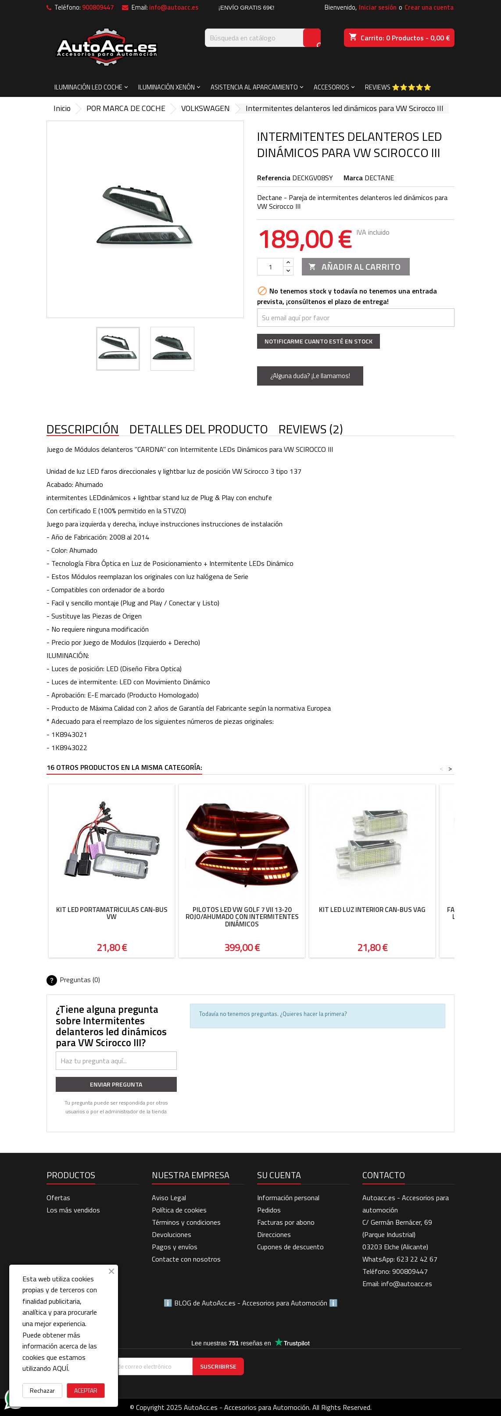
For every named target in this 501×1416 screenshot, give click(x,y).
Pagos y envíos (174, 1246)
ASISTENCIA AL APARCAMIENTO (254, 87)
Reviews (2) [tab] (311, 429)
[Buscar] (263, 38)
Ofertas (58, 1197)
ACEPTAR (85, 1390)
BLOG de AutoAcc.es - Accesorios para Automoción (250, 1303)
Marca (353, 177)
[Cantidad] (270, 266)
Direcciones (274, 1234)
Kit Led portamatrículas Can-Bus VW (112, 913)
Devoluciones (171, 1234)
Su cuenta (279, 1175)
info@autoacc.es (173, 7)
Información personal (288, 1197)
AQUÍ (60, 1368)
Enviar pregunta (116, 1084)
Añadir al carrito (354, 266)
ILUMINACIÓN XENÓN (166, 87)
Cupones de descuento (290, 1246)
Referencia (273, 177)
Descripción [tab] (83, 429)
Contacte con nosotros (186, 1259)
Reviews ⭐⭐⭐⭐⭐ (398, 87)
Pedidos (269, 1210)
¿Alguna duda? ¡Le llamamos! (310, 376)
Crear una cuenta (429, 7)
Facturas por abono (286, 1222)
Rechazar (42, 1390)
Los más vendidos (73, 1210)
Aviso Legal (169, 1197)
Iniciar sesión (378, 7)
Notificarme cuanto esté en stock (318, 341)
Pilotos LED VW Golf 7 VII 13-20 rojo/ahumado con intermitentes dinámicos (242, 917)
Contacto (383, 1175)
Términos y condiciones (186, 1222)
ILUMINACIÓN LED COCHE (88, 87)
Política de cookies (179, 1210)
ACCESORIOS (331, 87)
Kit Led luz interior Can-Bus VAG (372, 910)
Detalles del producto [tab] (198, 429)
